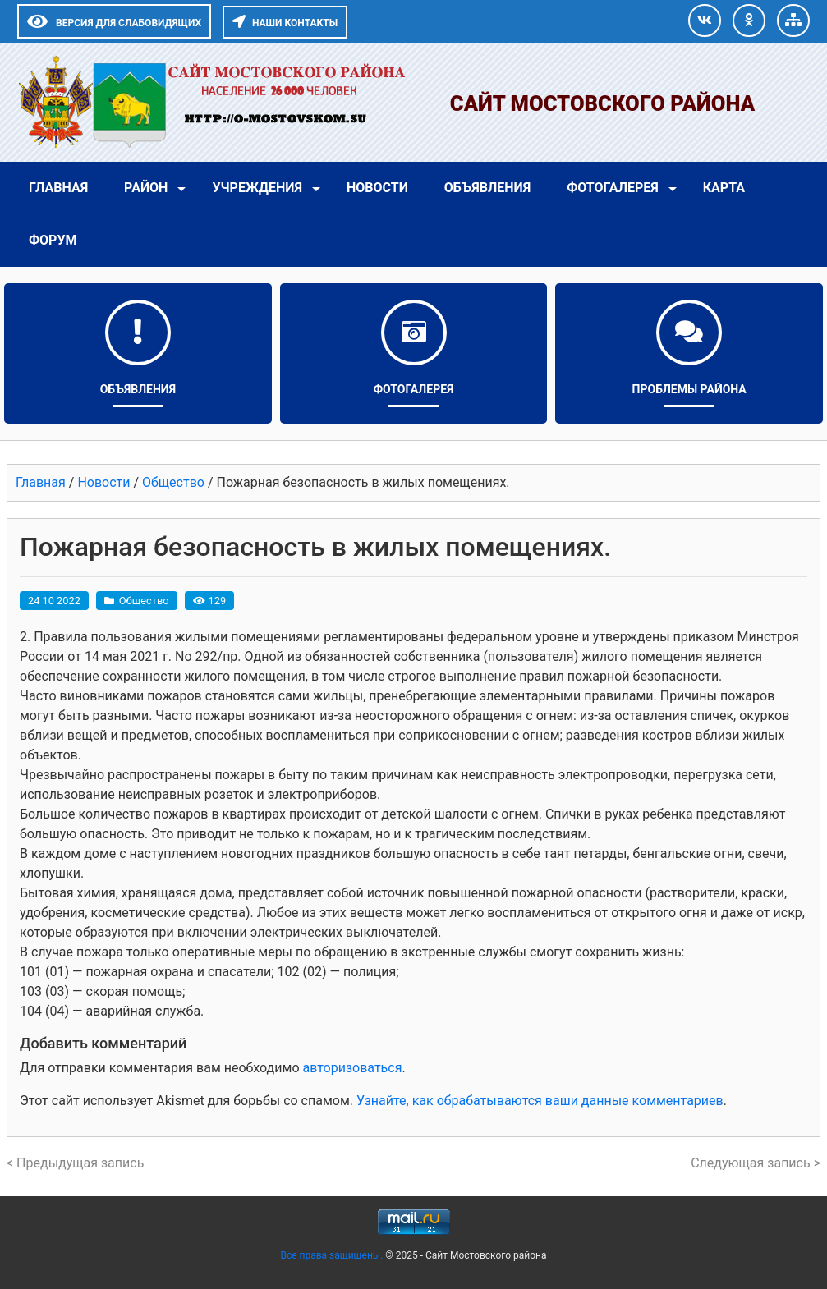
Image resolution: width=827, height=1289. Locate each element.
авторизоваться (352, 1068)
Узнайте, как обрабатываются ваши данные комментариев (540, 1100)
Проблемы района (689, 389)
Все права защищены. (332, 1255)
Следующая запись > (755, 1163)
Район (146, 187)
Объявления (487, 187)
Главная (58, 187)
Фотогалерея (613, 187)
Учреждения (257, 187)
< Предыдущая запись (75, 1163)
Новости (377, 187)
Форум (53, 240)
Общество (144, 600)
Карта (724, 187)
